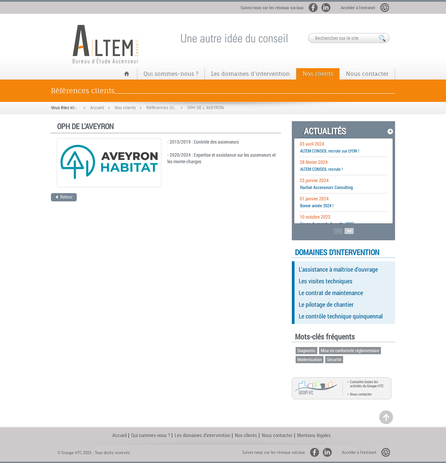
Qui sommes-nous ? (171, 73)
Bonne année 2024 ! (316, 205)
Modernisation (309, 359)
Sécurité (334, 359)
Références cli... (161, 107)
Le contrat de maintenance (331, 292)
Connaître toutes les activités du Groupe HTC (367, 384)
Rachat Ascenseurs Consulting (326, 187)
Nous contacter (367, 73)
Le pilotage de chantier (326, 304)
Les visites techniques (325, 281)
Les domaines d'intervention (250, 73)
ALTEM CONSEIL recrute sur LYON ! (329, 151)
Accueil (97, 107)
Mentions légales (314, 435)
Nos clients (317, 73)
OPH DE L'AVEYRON (205, 107)
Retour (64, 196)
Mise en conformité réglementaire (350, 350)
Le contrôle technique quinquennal (341, 316)
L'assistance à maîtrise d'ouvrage (338, 269)
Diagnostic (306, 350)
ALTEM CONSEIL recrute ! (321, 169)
